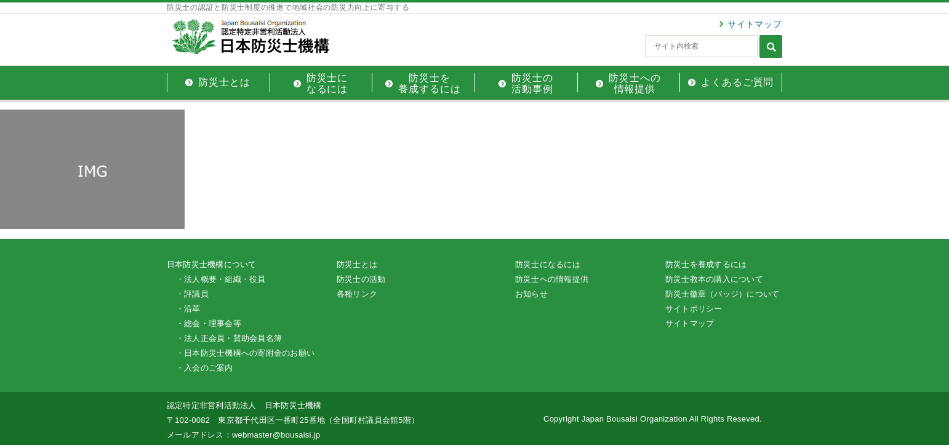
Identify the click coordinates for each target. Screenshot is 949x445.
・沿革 (188, 308)
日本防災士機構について (212, 264)
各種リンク (357, 294)
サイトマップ (754, 24)
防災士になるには (547, 264)
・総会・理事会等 (208, 323)
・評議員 (192, 294)
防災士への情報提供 (551, 279)
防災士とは (357, 264)
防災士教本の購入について (714, 279)
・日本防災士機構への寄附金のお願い (245, 353)
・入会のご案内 (204, 367)
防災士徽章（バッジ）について (722, 294)
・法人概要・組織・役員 (221, 279)
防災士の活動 (361, 279)
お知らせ (531, 294)
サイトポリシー (694, 308)
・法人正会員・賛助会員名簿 (229, 338)
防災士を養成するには (706, 264)
